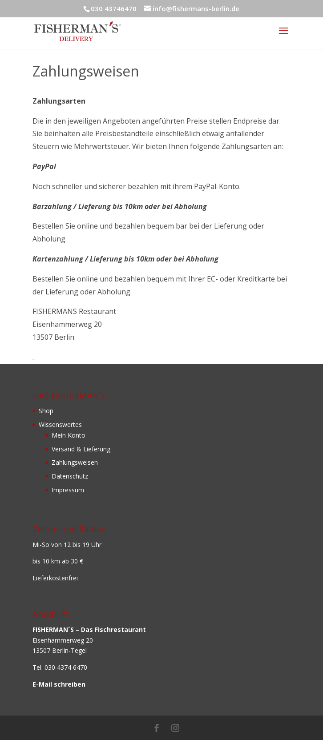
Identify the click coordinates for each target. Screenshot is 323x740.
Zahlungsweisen (75, 462)
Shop (46, 410)
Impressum (68, 490)
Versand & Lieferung (81, 449)
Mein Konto (68, 435)
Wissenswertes (60, 424)
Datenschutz (70, 476)
